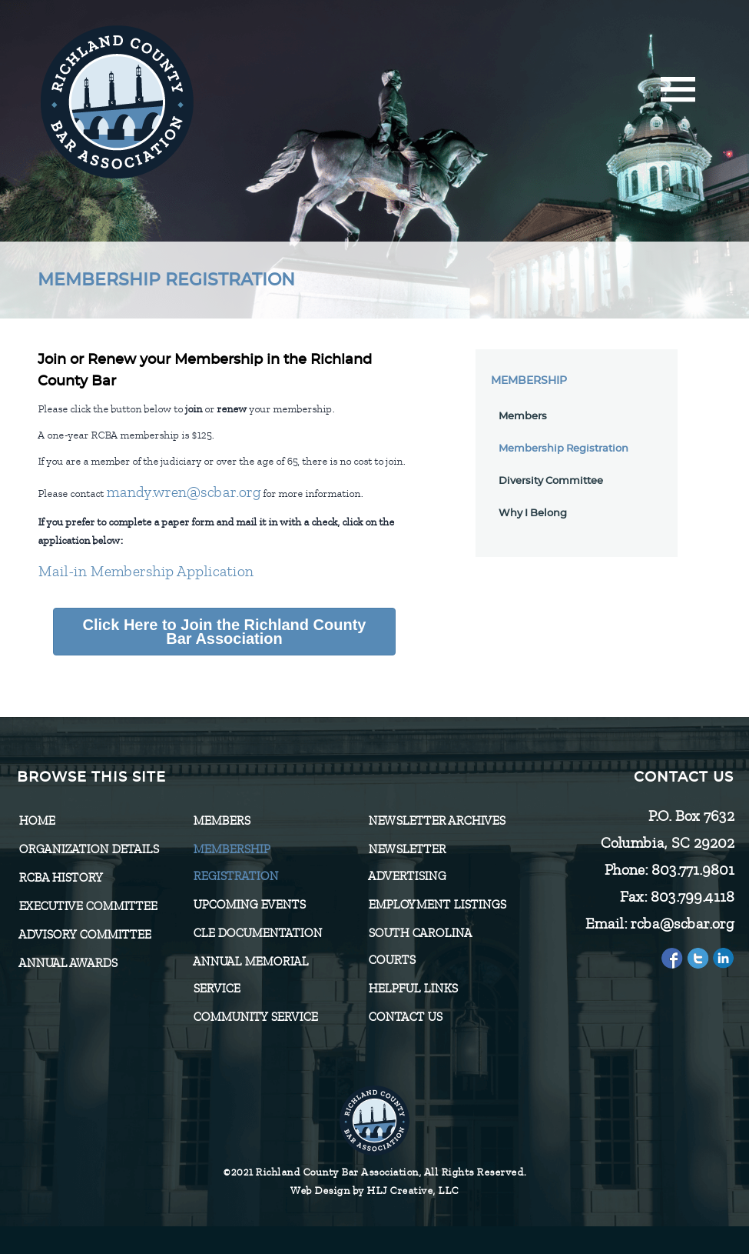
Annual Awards (67, 963)
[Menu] (678, 94)
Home (36, 821)
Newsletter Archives (436, 821)
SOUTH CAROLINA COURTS (419, 946)
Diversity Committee (551, 481)
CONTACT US (405, 1017)
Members (523, 417)
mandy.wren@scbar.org (183, 492)
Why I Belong (533, 514)
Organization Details (88, 849)
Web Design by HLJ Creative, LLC (374, 1190)
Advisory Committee (84, 935)
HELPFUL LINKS (412, 989)
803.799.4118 (692, 896)
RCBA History (60, 878)
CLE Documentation (257, 933)
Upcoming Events (249, 905)
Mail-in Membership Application (145, 571)
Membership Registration (563, 449)
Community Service (255, 1017)
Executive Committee (87, 906)
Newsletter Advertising (407, 862)
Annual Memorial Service (250, 975)
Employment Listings (436, 905)
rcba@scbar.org (682, 923)
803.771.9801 (692, 870)
